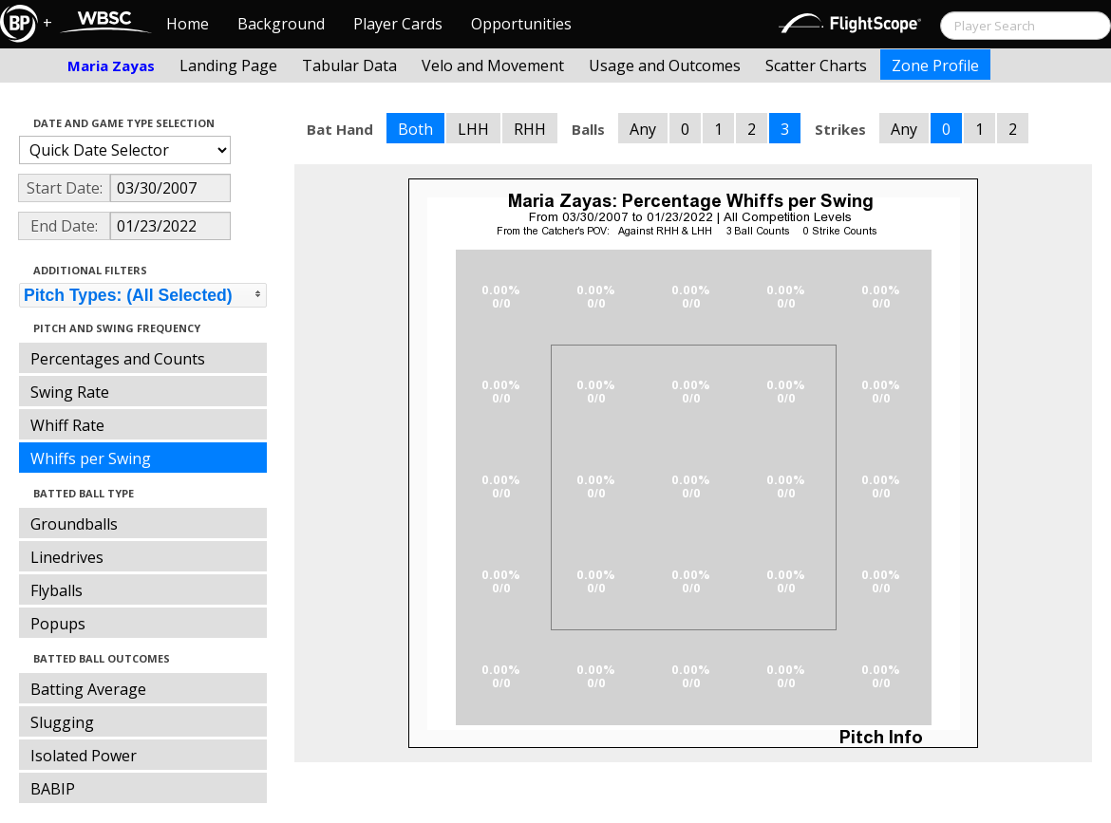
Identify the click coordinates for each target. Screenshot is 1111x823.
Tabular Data (349, 65)
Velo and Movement (493, 65)
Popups (57, 623)
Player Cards (398, 23)
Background (281, 23)
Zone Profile (935, 65)
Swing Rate (69, 392)
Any (643, 129)
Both (415, 129)
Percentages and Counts (117, 358)
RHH (530, 129)
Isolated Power (83, 755)
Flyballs (56, 590)
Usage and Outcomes (665, 65)
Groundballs (74, 524)
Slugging (62, 722)
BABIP (52, 788)
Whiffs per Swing (90, 458)
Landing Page (228, 65)
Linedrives (67, 557)
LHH (473, 129)
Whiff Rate (67, 425)
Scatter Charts (816, 65)
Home (187, 23)
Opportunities (521, 23)
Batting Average (88, 689)
